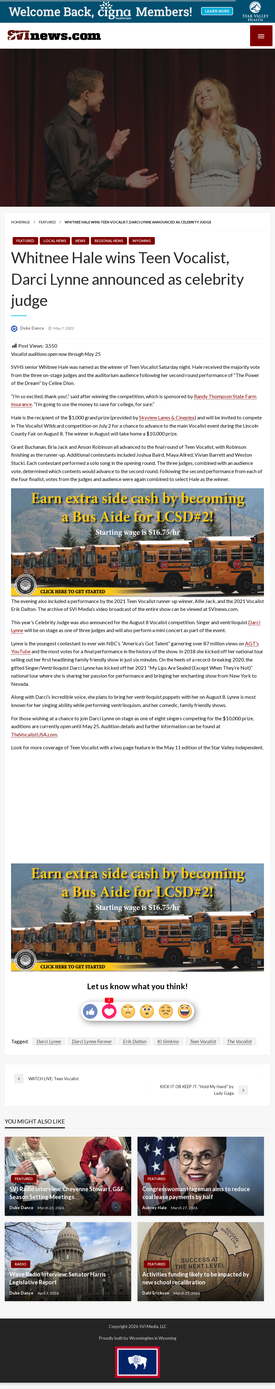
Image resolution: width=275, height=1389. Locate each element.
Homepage (20, 222)
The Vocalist (239, 1041)
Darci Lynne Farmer (92, 1041)
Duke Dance (32, 328)
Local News (55, 241)
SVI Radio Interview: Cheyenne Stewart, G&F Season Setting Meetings (66, 1192)
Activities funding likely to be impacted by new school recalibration (195, 1278)
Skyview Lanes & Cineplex (167, 417)
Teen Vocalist (203, 1041)
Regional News (109, 241)
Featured (47, 222)
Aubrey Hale (155, 1207)
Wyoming (141, 241)
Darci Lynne (49, 1041)
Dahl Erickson (156, 1292)
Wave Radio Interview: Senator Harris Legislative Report (57, 1278)
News (80, 241)
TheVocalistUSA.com (34, 734)
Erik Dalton (134, 1041)
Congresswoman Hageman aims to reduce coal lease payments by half (196, 1192)
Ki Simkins (168, 1041)
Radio (20, 1264)
